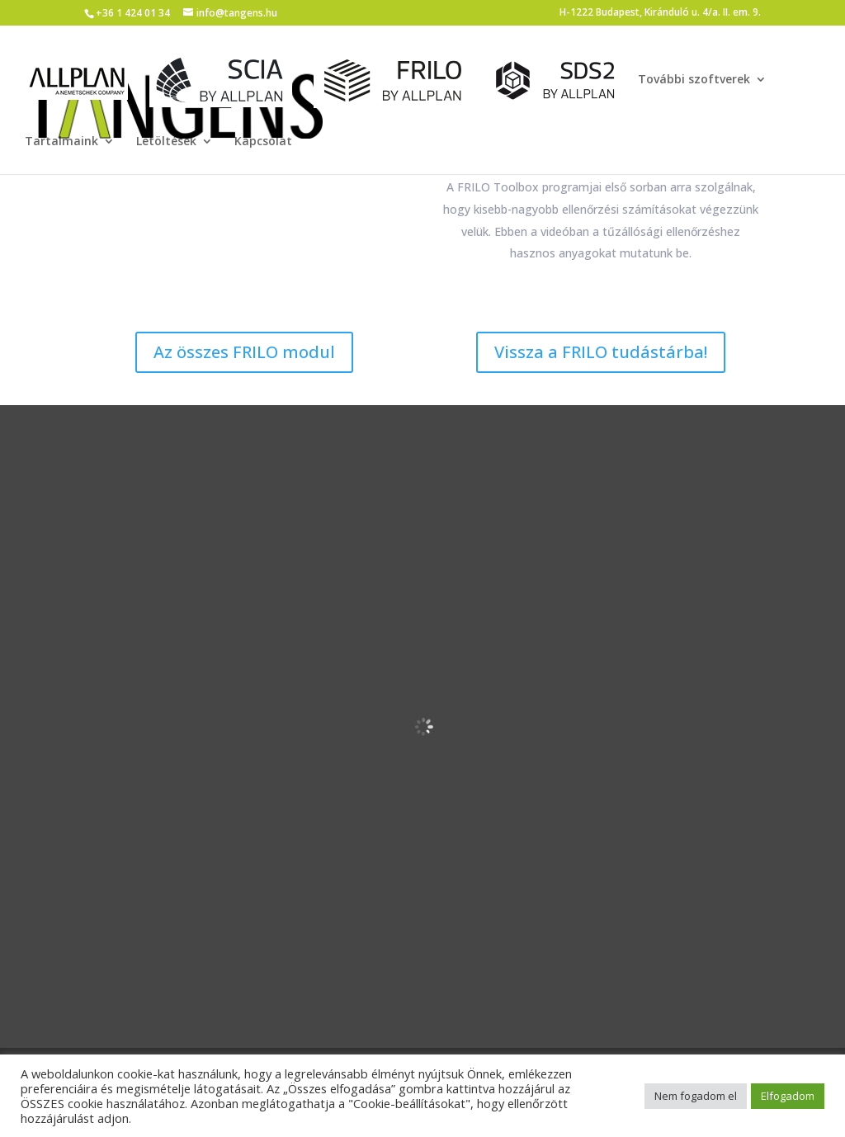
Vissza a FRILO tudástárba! (600, 352)
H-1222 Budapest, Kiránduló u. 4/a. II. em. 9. (660, 13)
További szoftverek (694, 80)
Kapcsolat (263, 142)
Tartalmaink (61, 142)
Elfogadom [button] (787, 1095)
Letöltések (166, 142)
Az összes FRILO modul (244, 352)
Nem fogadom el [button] (695, 1095)
